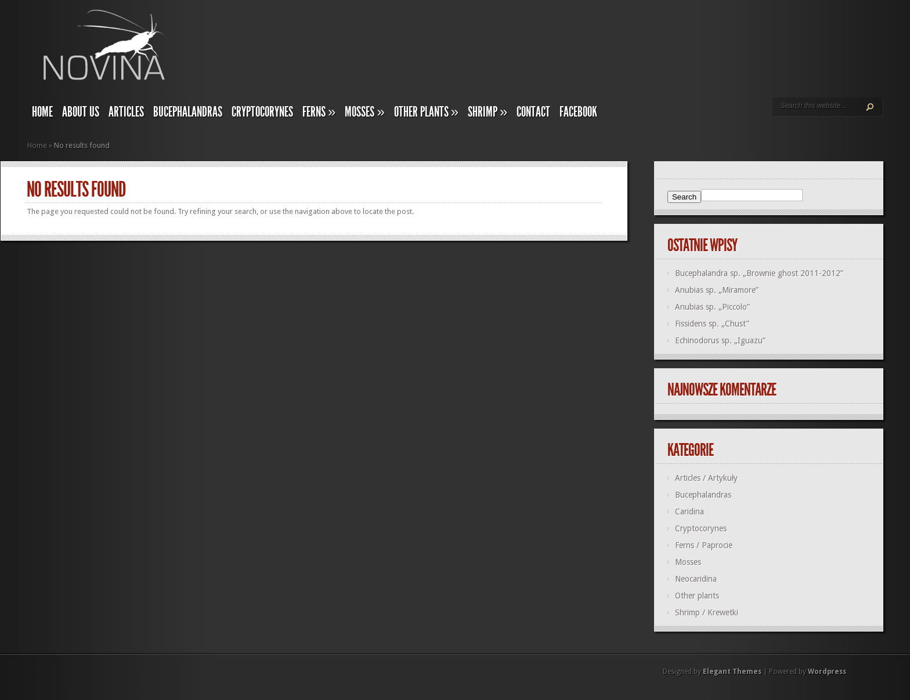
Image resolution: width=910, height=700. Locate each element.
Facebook (578, 112)
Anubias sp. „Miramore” (717, 290)
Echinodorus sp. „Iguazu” (720, 340)
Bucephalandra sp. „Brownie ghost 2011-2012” (759, 273)
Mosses (364, 112)
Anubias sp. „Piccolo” (712, 306)
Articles (126, 112)
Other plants (426, 112)
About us (80, 112)
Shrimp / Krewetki (706, 612)
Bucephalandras (187, 112)
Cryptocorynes (262, 112)
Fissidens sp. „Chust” (712, 323)
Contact (533, 112)
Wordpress (827, 672)
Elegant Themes (732, 672)
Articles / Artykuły (706, 478)
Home (42, 112)
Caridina (689, 511)
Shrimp (487, 112)
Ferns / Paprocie (703, 545)
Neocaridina (696, 578)
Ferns (318, 112)
